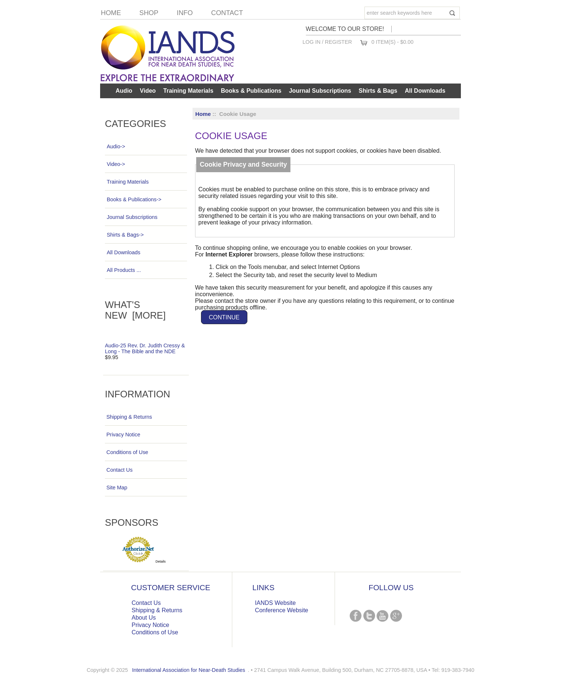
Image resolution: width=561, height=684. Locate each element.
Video (148, 91)
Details (161, 561)
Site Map (116, 487)
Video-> (115, 164)
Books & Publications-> (133, 199)
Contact (227, 13)
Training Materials (188, 91)
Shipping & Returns (129, 417)
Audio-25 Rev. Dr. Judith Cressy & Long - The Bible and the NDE (145, 348)
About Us (144, 617)
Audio (124, 91)
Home (111, 13)
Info (185, 13)
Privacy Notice (123, 434)
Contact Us (119, 470)
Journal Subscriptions (320, 91)
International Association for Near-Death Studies (188, 670)
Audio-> (115, 146)
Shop (149, 13)
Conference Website (281, 610)
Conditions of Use (127, 452)
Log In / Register (327, 42)
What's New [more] (135, 310)
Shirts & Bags (378, 91)
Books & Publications (251, 91)
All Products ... (123, 270)
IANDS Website (275, 603)
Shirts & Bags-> (125, 235)
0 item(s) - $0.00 (392, 42)
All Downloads (425, 91)
